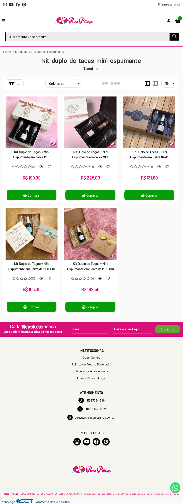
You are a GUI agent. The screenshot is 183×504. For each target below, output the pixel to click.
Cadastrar (167, 329)
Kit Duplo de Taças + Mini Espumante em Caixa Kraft (149, 154)
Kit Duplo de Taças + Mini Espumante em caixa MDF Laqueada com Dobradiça (90, 155)
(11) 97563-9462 (169, 4)
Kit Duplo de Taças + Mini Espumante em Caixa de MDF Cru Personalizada (31, 266)
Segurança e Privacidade (91, 371)
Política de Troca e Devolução (91, 364)
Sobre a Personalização (91, 378)
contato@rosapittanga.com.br (91, 417)
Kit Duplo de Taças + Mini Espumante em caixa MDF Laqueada (31, 155)
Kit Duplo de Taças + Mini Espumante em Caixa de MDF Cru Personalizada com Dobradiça (90, 266)
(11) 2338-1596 (91, 400)
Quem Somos (91, 357)
